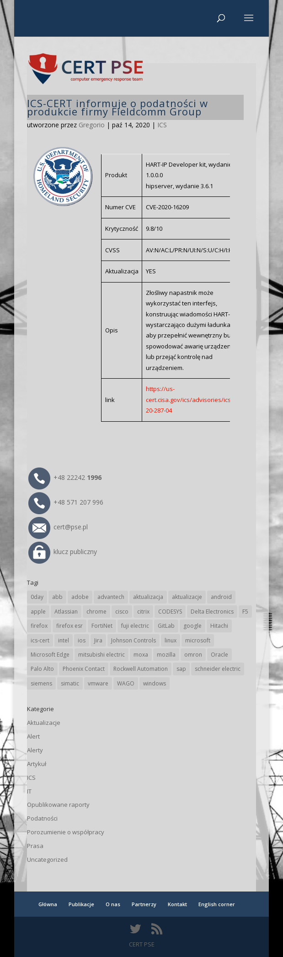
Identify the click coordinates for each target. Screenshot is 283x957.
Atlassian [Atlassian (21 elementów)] (66, 611)
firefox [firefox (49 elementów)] (39, 626)
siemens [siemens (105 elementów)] (41, 683)
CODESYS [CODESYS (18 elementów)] (170, 611)
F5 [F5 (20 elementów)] (245, 611)
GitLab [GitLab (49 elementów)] (166, 626)
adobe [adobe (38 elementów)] (80, 597)
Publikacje (81, 904)
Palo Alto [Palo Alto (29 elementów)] (42, 669)
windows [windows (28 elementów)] (154, 683)
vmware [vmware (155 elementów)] (98, 683)
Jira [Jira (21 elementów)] (98, 640)
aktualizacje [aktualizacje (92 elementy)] (187, 597)
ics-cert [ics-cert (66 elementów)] (40, 640)
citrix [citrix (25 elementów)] (143, 611)
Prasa (35, 846)
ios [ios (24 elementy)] (81, 640)
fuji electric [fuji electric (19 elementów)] (135, 626)
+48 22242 (64, 477)
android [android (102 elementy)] (221, 597)
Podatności (42, 818)
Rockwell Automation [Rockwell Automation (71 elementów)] (140, 669)
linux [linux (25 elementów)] (170, 640)
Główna (47, 904)
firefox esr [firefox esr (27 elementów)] (69, 626)
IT (29, 791)
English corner (216, 904)
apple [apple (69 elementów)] (38, 611)
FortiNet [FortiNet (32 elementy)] (101, 626)
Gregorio (92, 124)
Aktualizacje (43, 722)
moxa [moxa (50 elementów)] (140, 654)
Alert (33, 736)
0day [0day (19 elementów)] (37, 597)
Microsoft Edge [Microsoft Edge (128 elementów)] (50, 654)
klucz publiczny (62, 551)
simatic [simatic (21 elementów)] (70, 683)
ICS (162, 124)
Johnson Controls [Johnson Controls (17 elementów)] (133, 640)
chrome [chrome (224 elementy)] (96, 611)
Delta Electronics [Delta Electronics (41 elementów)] (212, 611)
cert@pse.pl (58, 526)
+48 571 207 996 (65, 502)
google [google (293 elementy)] (192, 626)
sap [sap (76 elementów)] (181, 669)
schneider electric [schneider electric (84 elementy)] (217, 669)
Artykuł (36, 764)
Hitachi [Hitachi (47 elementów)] (219, 626)
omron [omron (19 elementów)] (193, 654)
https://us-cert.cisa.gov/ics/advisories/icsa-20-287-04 (191, 399)
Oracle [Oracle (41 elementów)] (219, 654)
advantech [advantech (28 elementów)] (110, 597)
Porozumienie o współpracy (65, 832)
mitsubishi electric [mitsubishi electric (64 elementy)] (101, 654)
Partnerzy (144, 904)
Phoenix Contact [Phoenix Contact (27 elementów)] (84, 669)
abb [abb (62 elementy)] (57, 597)
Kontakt (177, 904)
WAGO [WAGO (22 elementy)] (125, 683)
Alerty (35, 750)
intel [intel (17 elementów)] (63, 640)
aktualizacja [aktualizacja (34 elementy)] (148, 597)
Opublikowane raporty (58, 804)
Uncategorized (47, 859)
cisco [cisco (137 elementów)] (121, 611)
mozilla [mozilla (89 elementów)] (166, 654)
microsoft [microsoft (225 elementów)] (197, 640)
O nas (113, 904)
